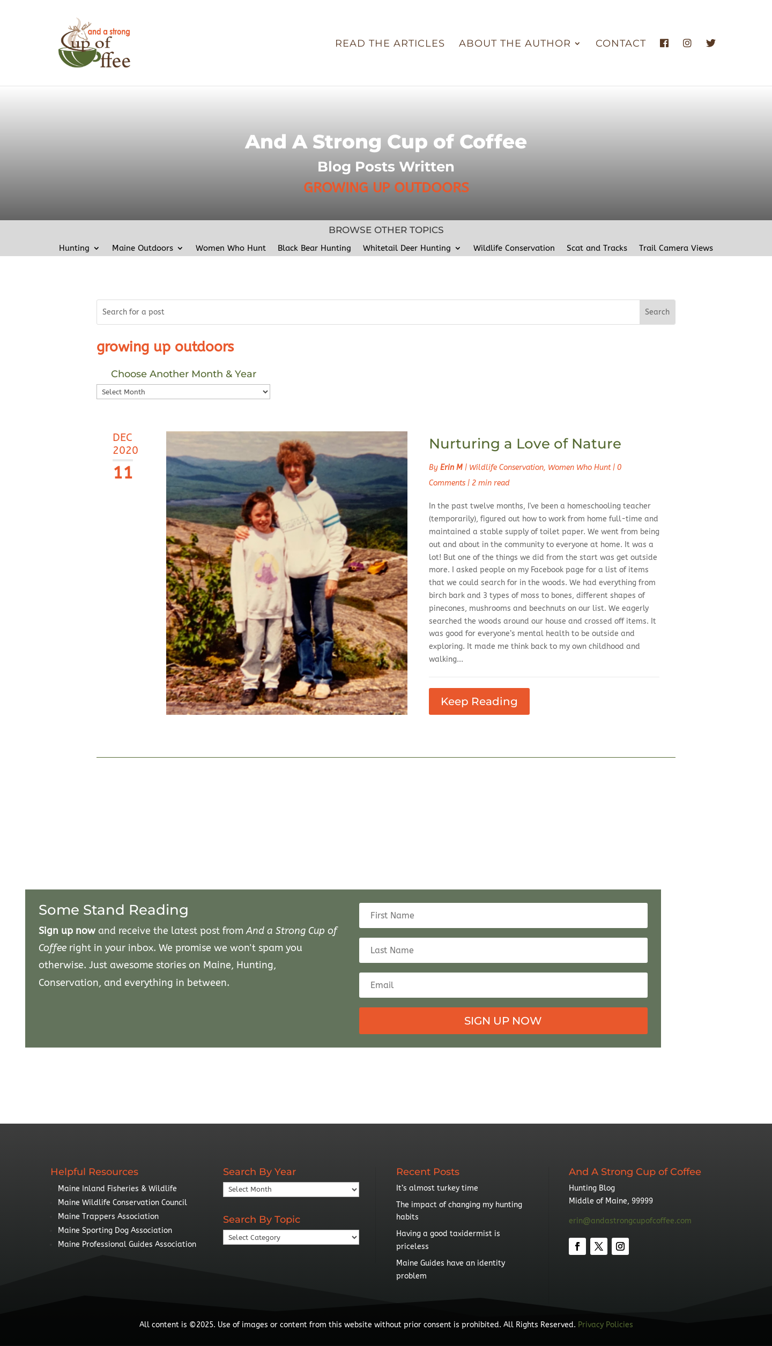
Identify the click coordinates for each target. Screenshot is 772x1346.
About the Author (515, 44)
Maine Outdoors (142, 248)
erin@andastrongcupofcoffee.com (630, 1220)
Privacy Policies (605, 1324)
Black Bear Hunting (314, 248)
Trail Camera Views (676, 248)
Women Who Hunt (231, 248)
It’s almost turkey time (437, 1188)
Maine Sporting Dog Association (115, 1230)
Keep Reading (479, 701)
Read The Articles (390, 44)
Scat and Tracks (597, 248)
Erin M (451, 467)
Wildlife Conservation (514, 248)
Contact (621, 44)
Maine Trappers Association (108, 1216)
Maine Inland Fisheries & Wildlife (117, 1188)
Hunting (74, 248)
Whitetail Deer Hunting (407, 248)
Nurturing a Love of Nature (525, 443)
